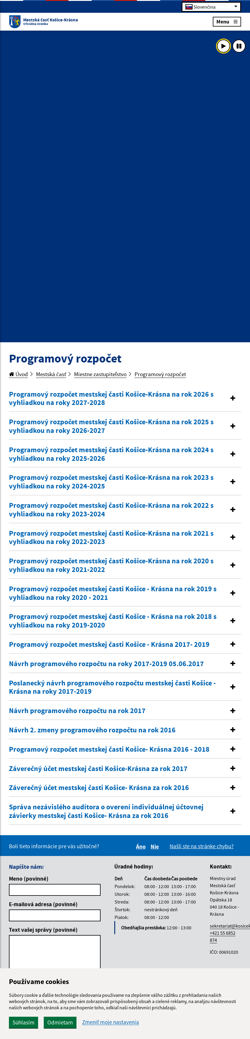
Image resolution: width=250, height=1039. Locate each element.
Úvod (18, 374)
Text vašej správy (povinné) (43, 929)
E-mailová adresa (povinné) (43, 904)
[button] (125, 398)
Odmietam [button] (60, 1022)
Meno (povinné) (29, 878)
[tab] (125, 399)
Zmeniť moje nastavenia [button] (110, 1022)
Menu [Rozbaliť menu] (227, 21)
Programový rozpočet (160, 374)
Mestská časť (51, 374)
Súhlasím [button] (23, 1022)
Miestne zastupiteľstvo (100, 374)
